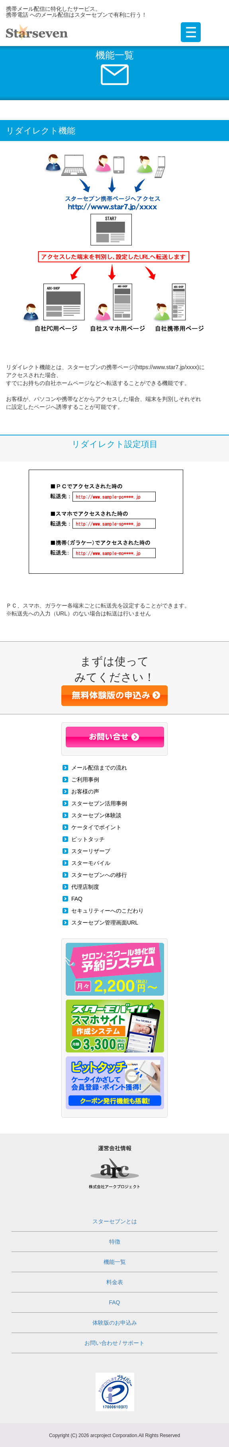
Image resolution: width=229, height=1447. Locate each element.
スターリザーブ (90, 851)
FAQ (76, 899)
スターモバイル (90, 863)
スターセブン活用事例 (99, 803)
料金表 (114, 1282)
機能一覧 (115, 1262)
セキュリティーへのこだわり (107, 910)
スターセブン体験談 (96, 815)
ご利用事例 (85, 779)
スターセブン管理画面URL (104, 922)
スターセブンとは (114, 1221)
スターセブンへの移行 (99, 875)
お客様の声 (85, 791)
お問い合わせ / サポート (114, 1343)
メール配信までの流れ (99, 767)
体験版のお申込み (114, 1322)
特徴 (114, 1241)
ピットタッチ (88, 839)
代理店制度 (85, 887)
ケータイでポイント (96, 827)
